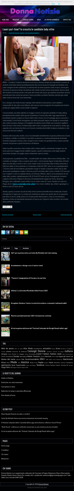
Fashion (46, 354)
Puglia (40, 362)
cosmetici (49, 351)
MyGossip (16, 20)
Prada (36, 362)
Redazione (5, 459)
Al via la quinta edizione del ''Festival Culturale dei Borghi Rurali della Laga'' (39, 328)
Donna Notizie (43, 484)
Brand (58, 348)
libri (42, 359)
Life (47, 359)
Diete (9, 354)
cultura (69, 351)
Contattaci (67, 20)
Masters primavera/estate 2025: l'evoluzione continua (31, 316)
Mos (19, 362)
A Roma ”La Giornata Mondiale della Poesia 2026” (29, 291)
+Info (53, 4)
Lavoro (22, 33)
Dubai (26, 354)
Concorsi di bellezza (19, 351)
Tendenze (40, 365)
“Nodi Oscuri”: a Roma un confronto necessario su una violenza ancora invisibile (29, 427)
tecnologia (33, 365)
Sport (13, 365)
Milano (3, 362)
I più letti (6, 248)
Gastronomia (69, 354)
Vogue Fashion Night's (19, 367)
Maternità (59, 359)
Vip (11, 367)
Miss (8, 362)
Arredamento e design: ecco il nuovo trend (27, 265)
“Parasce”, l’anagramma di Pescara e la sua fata (28, 278)
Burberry (63, 348)
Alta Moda (28, 348)
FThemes (37, 487)
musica (25, 362)
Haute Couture (33, 356)
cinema (8, 351)
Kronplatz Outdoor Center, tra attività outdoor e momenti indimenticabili (39, 303)
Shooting (63, 362)
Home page (5, 20)
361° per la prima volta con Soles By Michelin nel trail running (34, 253)
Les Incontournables (52, 20)
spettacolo (6, 365)
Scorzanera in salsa (8, 387)
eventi (39, 354)
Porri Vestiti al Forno (8, 395)
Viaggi (3, 367)
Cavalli (3, 351)
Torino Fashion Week (52, 365)
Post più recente (7, 214)
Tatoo (27, 365)
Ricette (46, 362)
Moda (39, 20)
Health (42, 356)
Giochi (3, 356)
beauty (53, 348)
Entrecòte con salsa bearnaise (12, 382)
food (63, 354)
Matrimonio (68, 359)
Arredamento (37, 348)
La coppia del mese (63, 356)
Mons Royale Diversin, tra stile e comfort (15, 414)
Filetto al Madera (7, 378)
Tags (16, 248)
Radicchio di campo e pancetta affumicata (16, 391)
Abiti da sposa (7, 348)
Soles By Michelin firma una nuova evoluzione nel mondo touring (24, 418)
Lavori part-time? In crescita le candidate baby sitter (29, 29)
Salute (51, 362)
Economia (32, 354)
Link (50, 359)
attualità (47, 348)
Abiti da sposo (18, 348)
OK (59, 4)
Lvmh (54, 359)
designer (4, 354)
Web (27, 367)
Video (8, 367)
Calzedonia (70, 348)
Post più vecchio (66, 214)
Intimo (54, 356)
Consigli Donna (28, 20)
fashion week (55, 354)
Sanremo (57, 362)
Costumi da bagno (58, 351)
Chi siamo (4, 454)
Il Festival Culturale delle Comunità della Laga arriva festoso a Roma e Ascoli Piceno (31, 423)
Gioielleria (9, 356)
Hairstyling (23, 356)
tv (67, 365)
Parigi (32, 362)
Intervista (48, 356)
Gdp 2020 (44, 487)
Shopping (69, 362)
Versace (71, 365)
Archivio (26, 248)
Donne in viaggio (18, 354)
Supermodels (21, 365)
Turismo (63, 365)
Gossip (16, 356)
